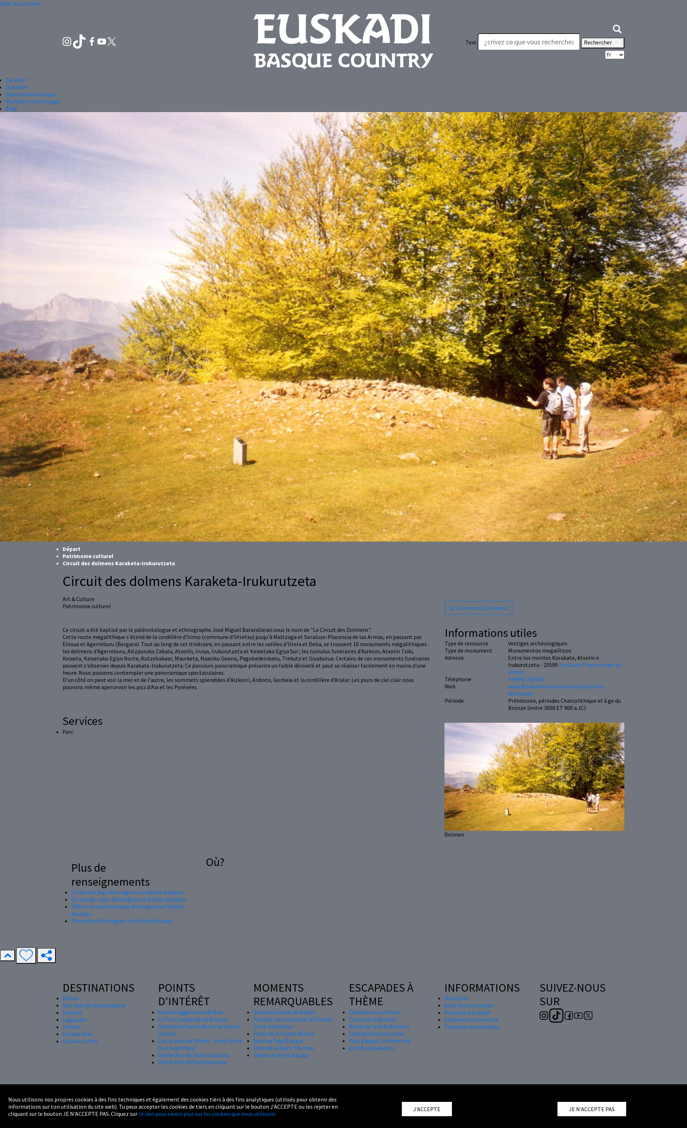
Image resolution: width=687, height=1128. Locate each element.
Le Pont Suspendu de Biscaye (193, 1019)
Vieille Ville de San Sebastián (192, 1062)
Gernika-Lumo (80, 1041)
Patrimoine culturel (88, 556)
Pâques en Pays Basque (280, 1055)
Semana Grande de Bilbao (284, 1012)
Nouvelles (456, 998)
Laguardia (75, 1019)
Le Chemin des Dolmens (478, 607)
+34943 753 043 (526, 679)
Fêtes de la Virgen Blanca (283, 1033)
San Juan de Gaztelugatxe (94, 1005)
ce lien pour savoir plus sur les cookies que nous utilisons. (207, 1113)
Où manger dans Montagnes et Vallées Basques (128, 899)
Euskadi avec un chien (375, 1012)
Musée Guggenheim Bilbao (190, 1012)
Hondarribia (77, 1033)
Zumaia (72, 1026)
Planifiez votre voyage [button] (32, 101)
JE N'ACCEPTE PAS (592, 1109)
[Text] (529, 41)
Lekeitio (73, 1012)
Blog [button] (11, 108)
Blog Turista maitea (468, 1005)
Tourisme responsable (471, 1026)
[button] (617, 28)
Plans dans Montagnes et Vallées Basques (122, 920)
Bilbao (71, 998)
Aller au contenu (20, 3)
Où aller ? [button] (16, 79)
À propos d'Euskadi (467, 1012)
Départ (72, 548)
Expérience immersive (471, 1019)
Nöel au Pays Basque (278, 1040)
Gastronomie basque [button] (30, 94)
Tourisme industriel (373, 1019)
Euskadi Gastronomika (376, 1033)
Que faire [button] (16, 87)
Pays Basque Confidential (379, 1040)
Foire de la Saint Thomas (283, 1047)
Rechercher (603, 43)
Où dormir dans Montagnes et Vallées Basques (127, 892)
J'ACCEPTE (426, 1109)
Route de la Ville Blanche (379, 1026)
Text (471, 42)
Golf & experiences (371, 1047)
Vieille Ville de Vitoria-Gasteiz (194, 1055)
